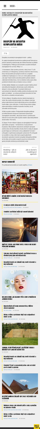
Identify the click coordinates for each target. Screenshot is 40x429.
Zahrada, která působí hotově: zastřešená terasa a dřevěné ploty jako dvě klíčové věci (20, 254)
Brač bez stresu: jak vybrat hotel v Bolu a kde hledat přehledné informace (19, 245)
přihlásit (29, 165)
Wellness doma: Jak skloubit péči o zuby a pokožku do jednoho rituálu (19, 298)
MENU (12, 6)
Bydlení (6, 207)
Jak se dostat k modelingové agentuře (31, 152)
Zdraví (9, 310)
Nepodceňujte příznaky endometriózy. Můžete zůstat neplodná (18, 307)
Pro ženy (15, 207)
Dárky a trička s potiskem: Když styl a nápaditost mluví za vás (19, 316)
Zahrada (19, 207)
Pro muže (10, 207)
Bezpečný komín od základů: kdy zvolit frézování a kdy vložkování (20, 263)
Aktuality (6, 257)
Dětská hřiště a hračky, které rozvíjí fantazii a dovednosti (17, 197)
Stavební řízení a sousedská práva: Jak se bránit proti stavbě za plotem (19, 366)
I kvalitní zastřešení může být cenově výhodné (18, 212)
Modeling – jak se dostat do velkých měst (9, 152)
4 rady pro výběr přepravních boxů (15, 205)
